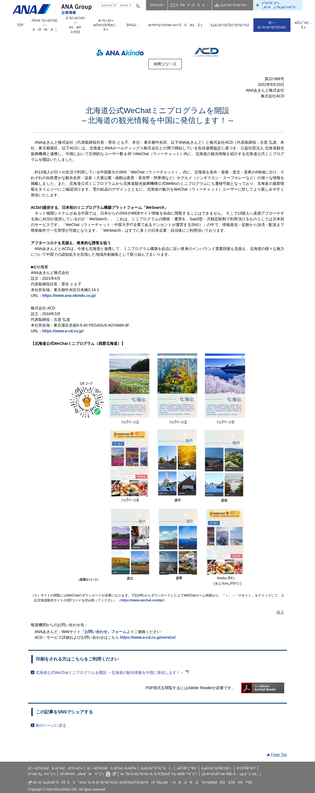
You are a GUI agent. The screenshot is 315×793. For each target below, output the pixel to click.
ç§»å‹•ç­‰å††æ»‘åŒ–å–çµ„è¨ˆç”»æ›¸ (230, 774)
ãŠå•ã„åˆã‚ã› (192, 5)
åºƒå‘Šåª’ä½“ (246, 768)
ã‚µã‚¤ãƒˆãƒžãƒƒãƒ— (234, 5)
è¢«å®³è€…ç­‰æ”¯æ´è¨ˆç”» (88, 774)
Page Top (279, 754)
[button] (45, 25)
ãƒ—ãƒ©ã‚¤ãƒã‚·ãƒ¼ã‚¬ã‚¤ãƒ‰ (111, 768)
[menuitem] (20, 25)
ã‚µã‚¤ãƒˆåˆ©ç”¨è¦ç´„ (156, 768)
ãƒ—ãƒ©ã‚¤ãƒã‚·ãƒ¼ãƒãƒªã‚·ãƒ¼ (55, 768)
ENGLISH (156, 5)
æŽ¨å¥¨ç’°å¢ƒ (187, 768)
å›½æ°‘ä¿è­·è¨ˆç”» (42, 774)
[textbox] (120, 5)
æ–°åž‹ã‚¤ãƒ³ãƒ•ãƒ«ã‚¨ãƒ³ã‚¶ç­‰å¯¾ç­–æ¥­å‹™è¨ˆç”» (158, 774)
